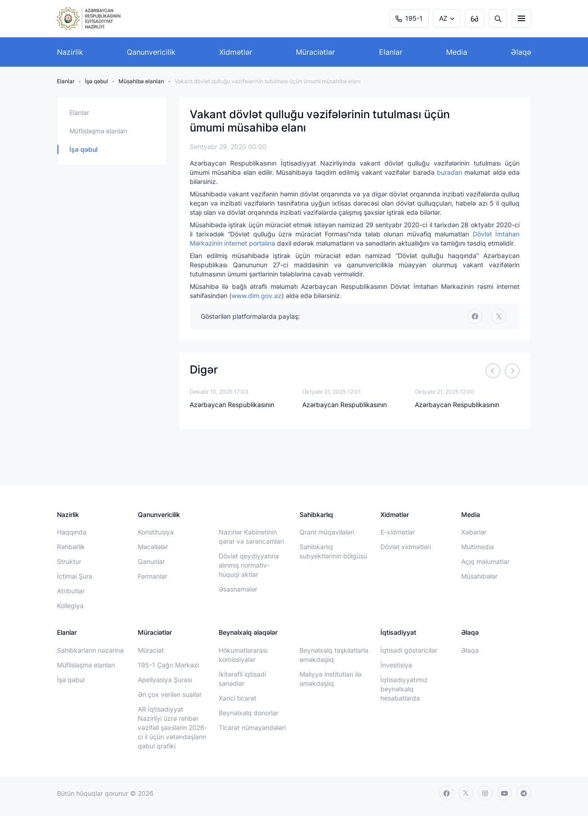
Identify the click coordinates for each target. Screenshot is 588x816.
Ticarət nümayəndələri (252, 727)
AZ (443, 18)
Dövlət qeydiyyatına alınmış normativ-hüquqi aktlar (249, 565)
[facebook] (475, 316)
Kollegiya (70, 605)
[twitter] (499, 316)
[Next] (512, 370)
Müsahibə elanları (141, 81)
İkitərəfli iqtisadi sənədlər (242, 678)
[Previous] (493, 370)
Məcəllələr (153, 547)
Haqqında (71, 532)
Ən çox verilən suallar (170, 694)
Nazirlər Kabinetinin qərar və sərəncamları (251, 536)
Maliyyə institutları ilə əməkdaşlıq (331, 678)
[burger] (521, 18)
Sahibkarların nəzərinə (90, 650)
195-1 (409, 18)
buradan (449, 172)
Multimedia (477, 547)
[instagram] (485, 793)
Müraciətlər (315, 52)
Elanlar (390, 52)
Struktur (69, 561)
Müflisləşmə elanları (98, 131)
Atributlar (71, 591)
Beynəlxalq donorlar (248, 713)
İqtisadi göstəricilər (408, 650)
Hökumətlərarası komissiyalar (243, 654)
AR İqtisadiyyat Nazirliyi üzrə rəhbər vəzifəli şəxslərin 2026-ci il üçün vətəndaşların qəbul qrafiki (172, 727)
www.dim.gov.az (257, 295)
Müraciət (151, 650)
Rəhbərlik (71, 547)
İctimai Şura (74, 576)
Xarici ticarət (237, 698)
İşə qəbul (96, 81)
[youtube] (504, 793)
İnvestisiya (396, 665)
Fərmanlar (152, 576)
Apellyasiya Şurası (165, 680)
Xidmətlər (235, 52)
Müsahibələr (479, 576)
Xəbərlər (473, 532)
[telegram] (523, 793)
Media (456, 52)
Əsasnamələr (238, 589)
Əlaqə (521, 52)
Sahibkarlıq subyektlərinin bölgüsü (333, 551)
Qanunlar (151, 561)
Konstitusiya (156, 532)
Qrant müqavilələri (327, 532)
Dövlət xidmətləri (405, 547)
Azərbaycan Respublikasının (232, 404)
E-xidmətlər (397, 532)
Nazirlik (70, 52)
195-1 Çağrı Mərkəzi (168, 665)
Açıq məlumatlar (485, 561)
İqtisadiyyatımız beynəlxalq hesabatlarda (404, 689)
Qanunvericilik (151, 52)
